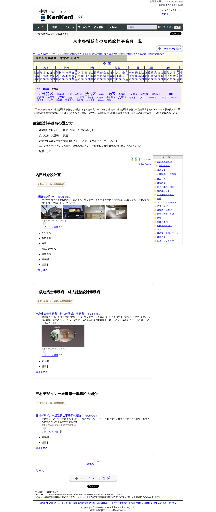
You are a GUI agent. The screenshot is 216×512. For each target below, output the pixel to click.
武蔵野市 (110, 97)
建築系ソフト (163, 191)
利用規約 (123, 503)
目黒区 (144, 94)
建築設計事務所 (70, 54)
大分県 (171, 75)
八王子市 (152, 97)
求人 (41, 470)
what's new (51, 503)
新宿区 (122, 94)
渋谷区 (90, 94)
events (92, 503)
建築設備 (161, 183)
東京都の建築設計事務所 (122, 54)
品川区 (41, 97)
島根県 (133, 75)
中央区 (60, 94)
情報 (159, 218)
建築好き (161, 237)
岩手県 (41, 75)
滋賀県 (111, 75)
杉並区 (61, 97)
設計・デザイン (51, 54)
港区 (111, 94)
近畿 (117, 67)
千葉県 (70, 75)
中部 (92, 67)
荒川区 (80, 100)
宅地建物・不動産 (165, 195)
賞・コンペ (162, 229)
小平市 (90, 97)
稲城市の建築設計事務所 (151, 54)
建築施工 (161, 170)
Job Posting (146, 164)
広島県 (139, 75)
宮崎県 (174, 75)
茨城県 (57, 75)
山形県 (51, 75)
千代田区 (169, 94)
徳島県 (146, 75)
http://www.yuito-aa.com (54, 348)
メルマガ (113, 503)
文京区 (122, 97)
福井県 (89, 75)
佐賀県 (162, 75)
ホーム (40, 27)
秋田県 (47, 75)
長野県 (95, 75)
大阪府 (117, 75)
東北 (46, 67)
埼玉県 (66, 75)
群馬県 (63, 75)
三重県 (107, 75)
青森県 (38, 75)
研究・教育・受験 (165, 214)
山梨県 (92, 75)
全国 (108, 63)
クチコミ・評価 (50, 227)
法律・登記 (162, 206)
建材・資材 (162, 179)
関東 (66, 67)
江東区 (50, 100)
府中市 (101, 100)
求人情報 (98, 27)
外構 (159, 198)
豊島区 (59, 100)
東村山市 (90, 100)
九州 (168, 67)
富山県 (82, 75)
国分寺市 (156, 94)
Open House (102, 503)
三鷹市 (100, 97)
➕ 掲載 (131, 503)
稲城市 (132, 97)
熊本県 (168, 75)
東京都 (73, 76)
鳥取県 (130, 75)
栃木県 (60, 75)
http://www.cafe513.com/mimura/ (59, 425)
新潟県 (79, 75)
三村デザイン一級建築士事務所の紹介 (58, 415)
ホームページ (171, 48)
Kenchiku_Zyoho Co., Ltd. (120, 507)
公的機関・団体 (164, 226)
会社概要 (172, 503)
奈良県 (123, 75)
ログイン (166, 13)
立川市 (174, 97)
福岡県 (159, 75)
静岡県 (101, 75)
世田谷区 (45, 93)
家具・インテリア (165, 241)
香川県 (149, 75)
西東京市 (69, 100)
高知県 (155, 75)
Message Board (149, 503)
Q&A (160, 503)
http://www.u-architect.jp (54, 220)
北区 (69, 94)
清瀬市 (110, 100)
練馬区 (51, 97)
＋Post (113, 27)
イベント (69, 27)
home (42, 503)
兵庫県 (120, 75)
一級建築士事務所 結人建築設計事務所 (60, 313)
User (138, 503)
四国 (150, 67)
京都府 (114, 75)
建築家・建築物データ (167, 233)
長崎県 (165, 75)
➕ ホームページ (93, 477)
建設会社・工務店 (167, 174)
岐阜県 (98, 75)
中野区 (78, 94)
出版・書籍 (162, 222)
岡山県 (136, 75)
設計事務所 (164, 165)
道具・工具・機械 (165, 187)
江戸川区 (163, 97)
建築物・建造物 (164, 210)
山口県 (143, 75)
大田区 (133, 94)
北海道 (35, 75)
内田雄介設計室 (45, 196)
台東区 (80, 97)
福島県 (54, 75)
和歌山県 (127, 76)
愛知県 (104, 75)
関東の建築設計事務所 (94, 54)
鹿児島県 (178, 76)
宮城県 (44, 75)
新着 (54, 27)
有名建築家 (83, 503)
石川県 (85, 75)
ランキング (84, 27)
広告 (165, 503)
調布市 (40, 100)
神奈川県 (76, 76)
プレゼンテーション (166, 202)
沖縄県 (181, 75)
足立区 (142, 97)
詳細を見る (42, 270)
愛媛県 (152, 75)
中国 (136, 67)
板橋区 (71, 97)
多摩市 (102, 94)
